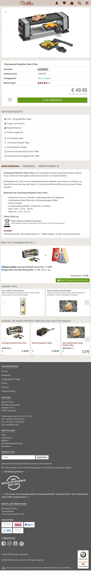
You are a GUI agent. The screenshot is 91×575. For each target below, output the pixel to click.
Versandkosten (8, 511)
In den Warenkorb (52, 100)
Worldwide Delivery (9, 508)
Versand (84, 94)
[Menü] (87, 551)
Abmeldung (49, 468)
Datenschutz (7, 438)
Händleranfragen (8, 391)
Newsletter (6, 375)
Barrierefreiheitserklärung (12, 443)
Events (4, 383)
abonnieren (42, 457)
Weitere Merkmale (11, 216)
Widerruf (5, 441)
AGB (4, 435)
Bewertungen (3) (49, 166)
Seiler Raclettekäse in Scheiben (66, 295)
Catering (5, 387)
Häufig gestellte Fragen (11, 379)
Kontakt (5, 371)
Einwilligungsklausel (14, 472)
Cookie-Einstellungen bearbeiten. (15, 554)
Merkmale (29, 166)
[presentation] (4, 302)
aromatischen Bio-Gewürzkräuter (17, 293)
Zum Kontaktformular (10, 425)
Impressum (6, 446)
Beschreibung (10, 166)
